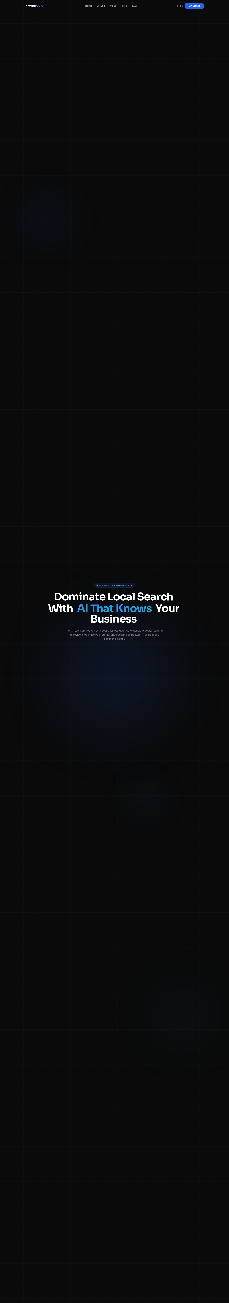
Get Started (194, 6)
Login (180, 6)
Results (124, 6)
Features (88, 6)
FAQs (134, 6)
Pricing (112, 6)
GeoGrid (101, 6)
